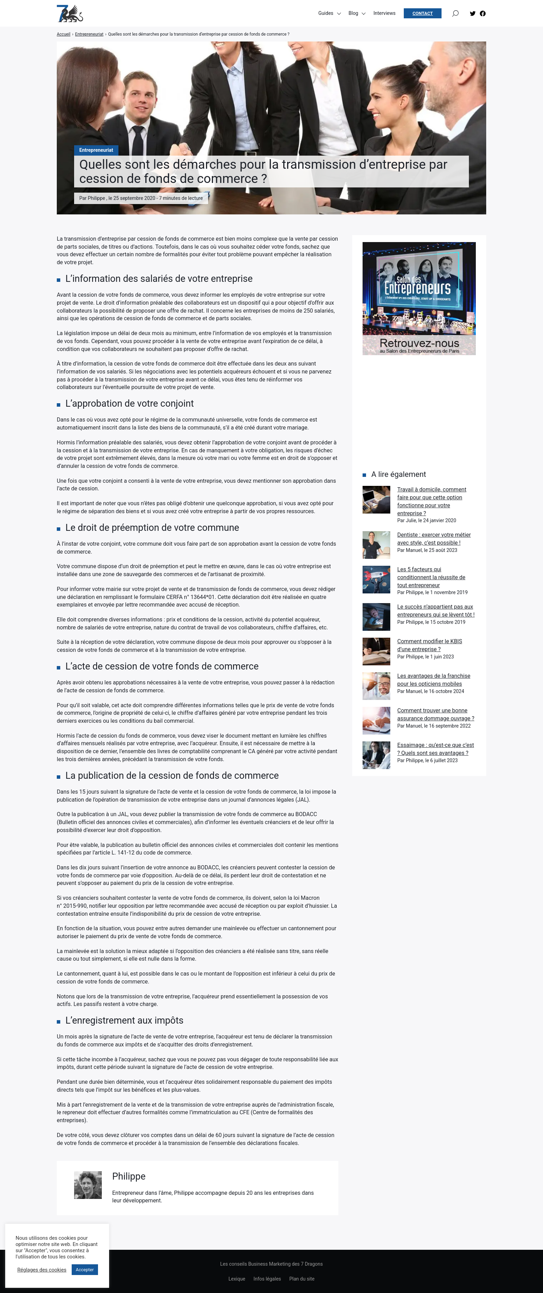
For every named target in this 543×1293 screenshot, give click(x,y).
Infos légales (267, 1279)
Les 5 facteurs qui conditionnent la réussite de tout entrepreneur (431, 577)
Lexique (237, 1279)
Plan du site (302, 1279)
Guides (325, 14)
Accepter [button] (85, 1269)
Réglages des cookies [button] (41, 1270)
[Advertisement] (419, 412)
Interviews (384, 14)
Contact (422, 14)
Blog (353, 14)
